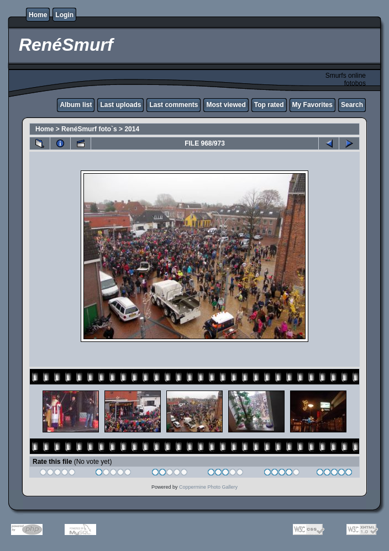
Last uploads (120, 105)
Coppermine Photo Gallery (208, 487)
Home (38, 15)
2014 (131, 129)
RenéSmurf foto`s (89, 129)
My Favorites (312, 105)
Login (64, 15)
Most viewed (225, 105)
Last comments (173, 105)
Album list (76, 105)
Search (352, 105)
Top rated (269, 105)
